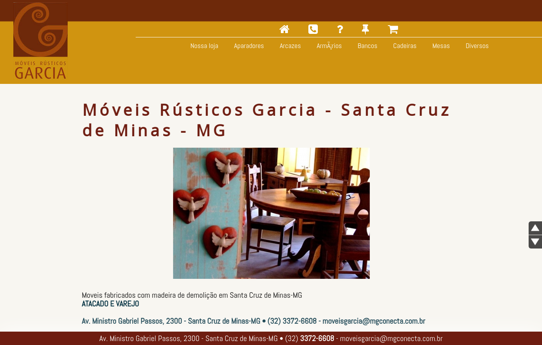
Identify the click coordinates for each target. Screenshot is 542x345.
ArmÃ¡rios (328, 45)
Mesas (440, 45)
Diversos (476, 45)
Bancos (366, 45)
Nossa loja (203, 45)
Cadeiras (404, 45)
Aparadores (248, 45)
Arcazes (289, 45)
